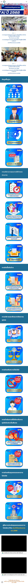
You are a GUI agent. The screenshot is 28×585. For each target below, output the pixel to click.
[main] (14, 38)
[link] (14, 544)
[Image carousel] (14, 25)
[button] (1, 1)
